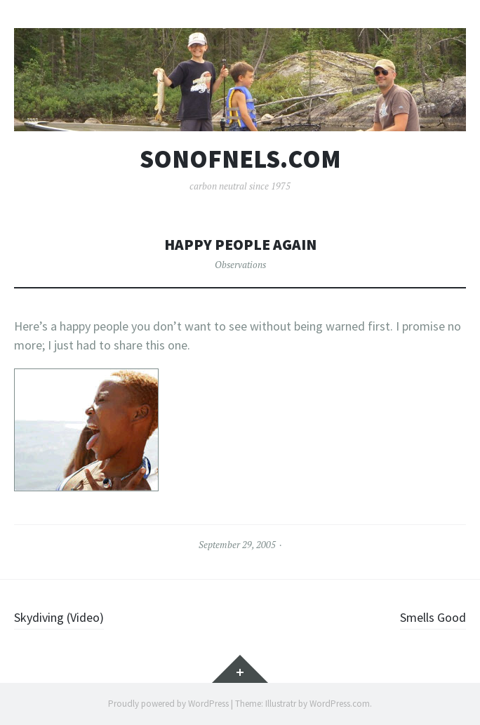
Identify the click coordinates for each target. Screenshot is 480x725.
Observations (240, 264)
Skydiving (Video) (59, 617)
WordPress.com (339, 704)
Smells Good (433, 617)
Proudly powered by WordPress (168, 704)
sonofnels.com (240, 159)
